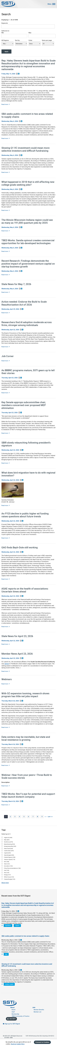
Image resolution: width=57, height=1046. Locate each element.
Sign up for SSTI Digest (12, 1024)
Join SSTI (12, 1019)
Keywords (4, 23)
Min (2, 33)
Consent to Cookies (42, 1042)
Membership (15, 1014)
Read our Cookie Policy (17, 1044)
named (7, 664)
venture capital (9, 984)
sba (6, 954)
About (12, 1007)
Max (30, 33)
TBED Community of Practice (20, 1016)
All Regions (5, 40)
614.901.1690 (8, 1037)
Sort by (17, 40)
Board (13, 1009)
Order (30, 40)
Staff (13, 1012)
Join (33, 1007)
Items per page (47, 40)
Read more (5, 104)
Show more (5, 883)
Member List (37, 1012)
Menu (49, 4)
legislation (8, 925)
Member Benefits (39, 1009)
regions (17, 925)
